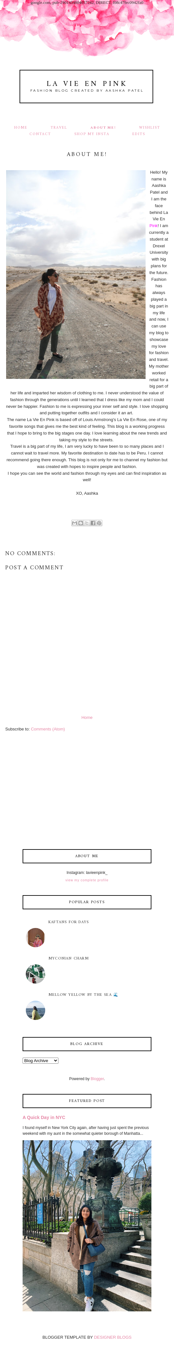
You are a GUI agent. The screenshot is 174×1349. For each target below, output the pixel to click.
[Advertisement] (87, 792)
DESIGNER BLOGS (112, 1337)
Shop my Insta (92, 134)
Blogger (97, 1079)
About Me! (103, 127)
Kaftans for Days (68, 922)
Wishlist (149, 127)
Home (20, 127)
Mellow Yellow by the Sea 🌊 (83, 995)
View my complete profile (87, 880)
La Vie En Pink (87, 84)
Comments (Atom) (48, 729)
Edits (138, 134)
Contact (40, 134)
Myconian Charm (68, 958)
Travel (59, 127)
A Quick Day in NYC (44, 1117)
